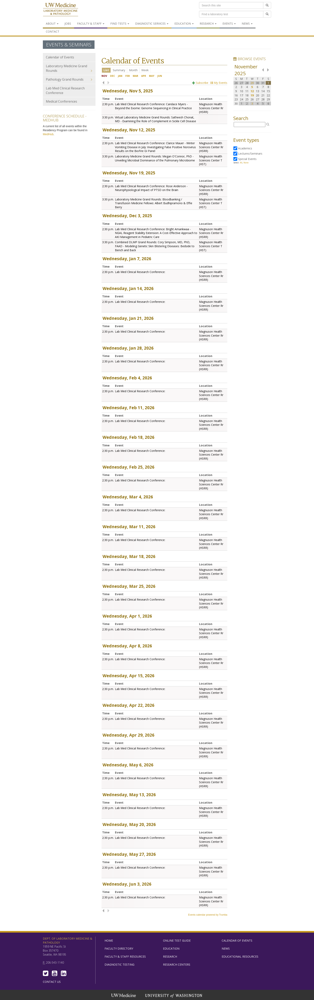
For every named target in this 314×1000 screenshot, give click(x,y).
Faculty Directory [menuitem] (119, 948)
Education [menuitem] (184, 23)
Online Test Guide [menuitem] (177, 940)
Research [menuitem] (208, 23)
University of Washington (174, 996)
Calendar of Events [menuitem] (60, 57)
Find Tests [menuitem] (119, 23)
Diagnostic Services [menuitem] (151, 23)
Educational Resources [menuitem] (240, 956)
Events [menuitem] (229, 23)
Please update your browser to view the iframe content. (164, 70)
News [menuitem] (247, 23)
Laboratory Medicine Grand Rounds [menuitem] (69, 68)
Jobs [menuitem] (67, 23)
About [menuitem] (52, 23)
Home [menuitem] (109, 940)
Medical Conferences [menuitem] (61, 101)
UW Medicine (124, 996)
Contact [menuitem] (52, 31)
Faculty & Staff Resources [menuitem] (125, 956)
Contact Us (52, 982)
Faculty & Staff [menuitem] (90, 23)
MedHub (48, 134)
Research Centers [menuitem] (176, 964)
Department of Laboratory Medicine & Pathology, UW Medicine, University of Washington (60, 10)
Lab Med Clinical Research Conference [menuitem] (65, 90)
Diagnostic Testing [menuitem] (119, 964)
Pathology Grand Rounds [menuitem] (69, 79)
